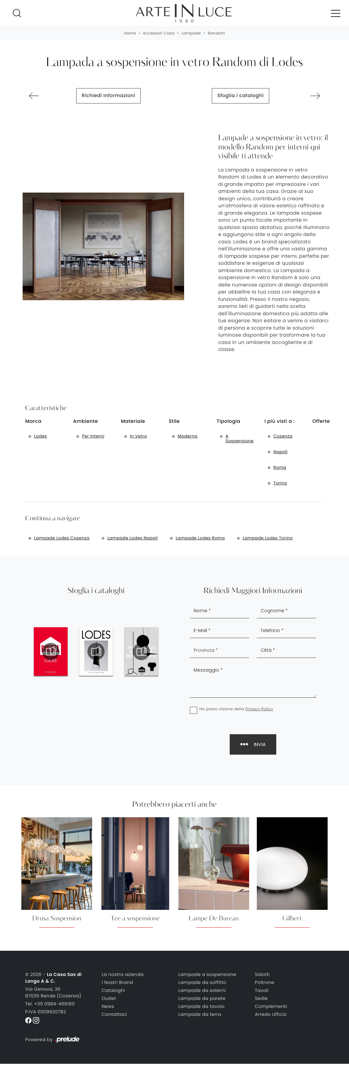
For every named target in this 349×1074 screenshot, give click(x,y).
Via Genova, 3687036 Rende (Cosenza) (53, 992)
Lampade (191, 33)
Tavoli (262, 990)
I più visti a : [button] (279, 421)
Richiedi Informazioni (108, 95)
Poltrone (264, 982)
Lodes (40, 436)
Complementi (271, 1006)
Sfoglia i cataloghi (240, 95)
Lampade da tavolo (201, 1006)
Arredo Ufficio (271, 1014)
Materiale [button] (133, 421)
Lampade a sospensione (207, 974)
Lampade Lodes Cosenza (61, 538)
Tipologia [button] (229, 421)
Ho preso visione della (236, 709)
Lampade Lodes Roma (200, 538)
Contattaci (114, 1014)
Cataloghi (113, 990)
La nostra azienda (123, 974)
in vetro (138, 436)
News (108, 1006)
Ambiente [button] (85, 421)
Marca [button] (33, 421)
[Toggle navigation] (335, 13)
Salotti (262, 974)
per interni (93, 436)
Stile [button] (174, 421)
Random (216, 33)
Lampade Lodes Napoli (132, 538)
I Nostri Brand (117, 982)
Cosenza (283, 436)
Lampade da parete (202, 998)
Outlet (109, 998)
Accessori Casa (158, 33)
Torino (280, 483)
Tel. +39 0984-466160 (50, 1004)
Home (130, 33)
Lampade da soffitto (202, 982)
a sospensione (240, 438)
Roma (279, 467)
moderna (187, 436)
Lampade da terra (199, 1014)
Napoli (280, 452)
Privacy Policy (259, 709)
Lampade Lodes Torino (268, 538)
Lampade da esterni (202, 990)
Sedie (261, 998)
